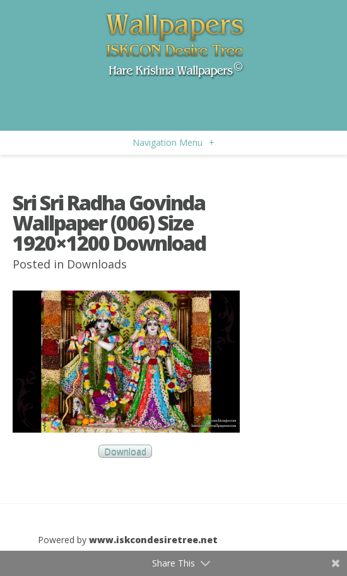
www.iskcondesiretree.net (153, 540)
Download (125, 451)
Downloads (97, 264)
